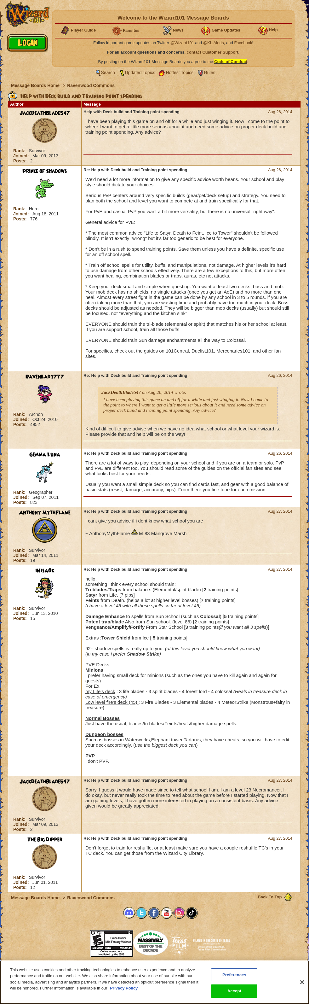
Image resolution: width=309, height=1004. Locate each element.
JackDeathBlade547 (45, 113)
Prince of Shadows (44, 171)
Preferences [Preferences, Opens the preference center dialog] (234, 974)
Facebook (243, 42)
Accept (234, 991)
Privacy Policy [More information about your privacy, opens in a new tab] (124, 988)
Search (108, 72)
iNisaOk (44, 571)
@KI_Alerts (213, 42)
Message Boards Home (36, 85)
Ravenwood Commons (91, 85)
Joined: (21, 155)
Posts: (20, 160)
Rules (209, 72)
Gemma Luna (44, 454)
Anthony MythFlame (45, 513)
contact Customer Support (212, 52)
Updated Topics (140, 72)
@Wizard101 (182, 42)
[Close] (302, 982)
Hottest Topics (179, 72)
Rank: (20, 150)
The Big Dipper (44, 839)
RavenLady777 (45, 377)
